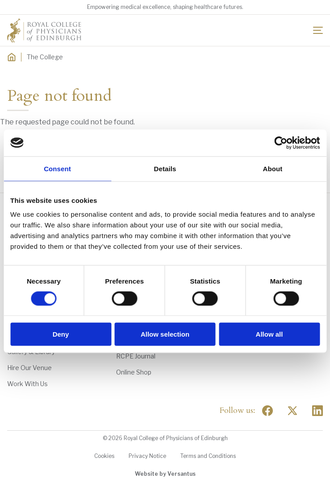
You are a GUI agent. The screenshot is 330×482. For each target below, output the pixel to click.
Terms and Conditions (208, 456)
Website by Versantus (165, 473)
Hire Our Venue (29, 367)
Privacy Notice (147, 456)
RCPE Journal (135, 356)
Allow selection (165, 334)
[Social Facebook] (267, 410)
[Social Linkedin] (317, 410)
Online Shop (133, 372)
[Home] (11, 57)
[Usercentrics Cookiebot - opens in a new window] (281, 142)
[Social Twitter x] (292, 410)
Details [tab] (165, 168)
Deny (61, 334)
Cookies (104, 456)
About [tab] (273, 168)
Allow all (269, 334)
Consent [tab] (57, 168)
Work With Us (27, 383)
